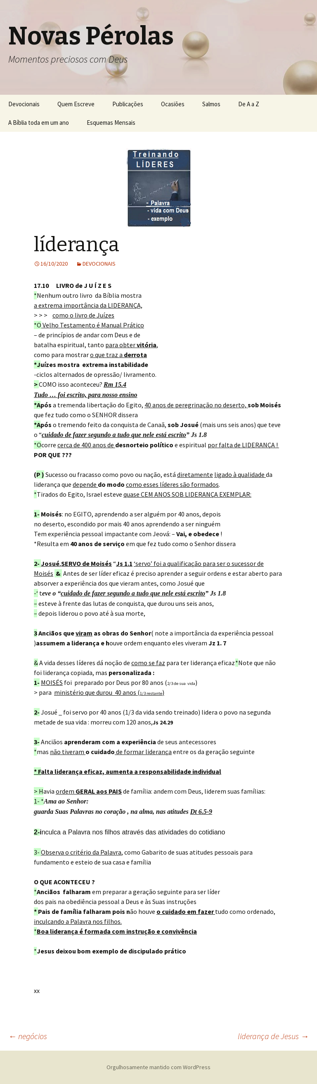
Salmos (211, 104)
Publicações (127, 104)
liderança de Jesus (273, 1036)
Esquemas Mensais (111, 122)
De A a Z (248, 104)
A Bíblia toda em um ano (38, 122)
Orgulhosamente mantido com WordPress (158, 1067)
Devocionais (24, 104)
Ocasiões (173, 104)
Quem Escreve (76, 104)
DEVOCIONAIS (99, 263)
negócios (27, 1036)
